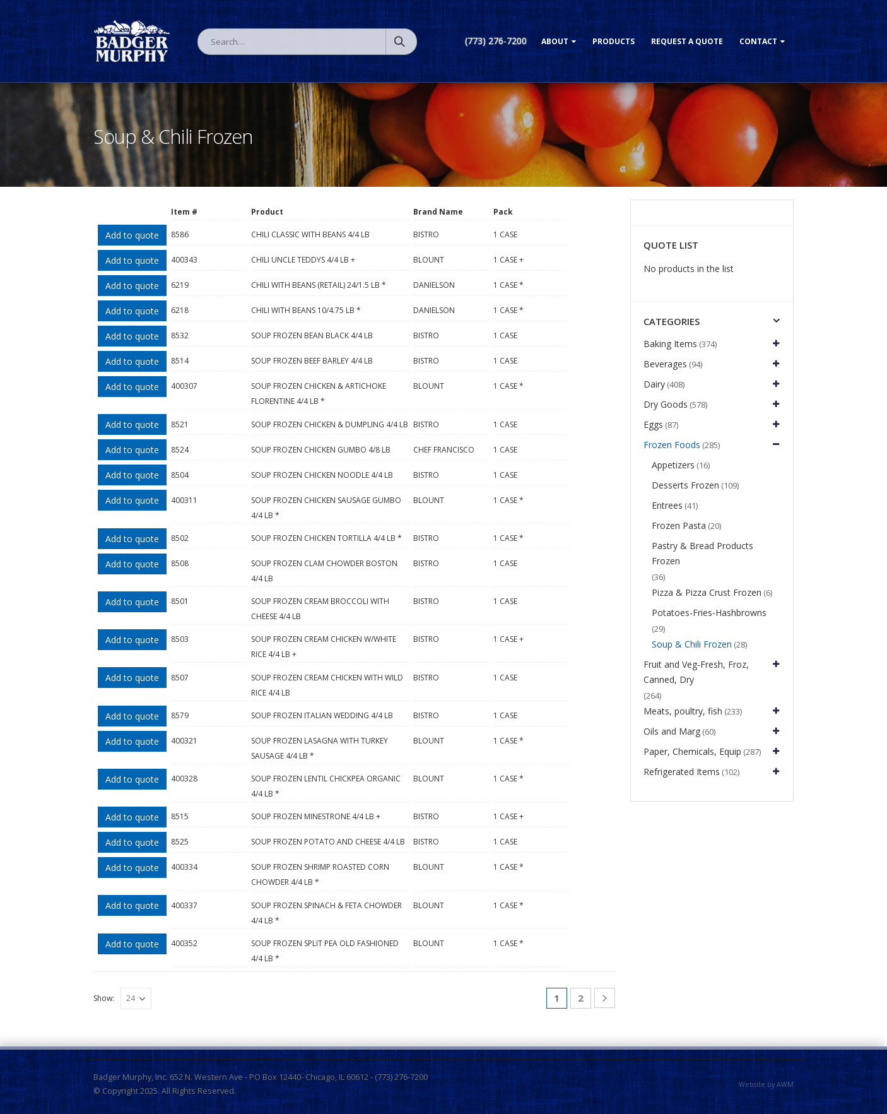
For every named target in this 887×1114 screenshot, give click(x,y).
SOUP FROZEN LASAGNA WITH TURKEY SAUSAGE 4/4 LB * (319, 748)
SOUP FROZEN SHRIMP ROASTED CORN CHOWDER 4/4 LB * (320, 874)
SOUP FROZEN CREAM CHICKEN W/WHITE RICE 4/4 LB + (323, 647)
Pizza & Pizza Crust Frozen (706, 592)
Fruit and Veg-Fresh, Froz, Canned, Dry (696, 671)
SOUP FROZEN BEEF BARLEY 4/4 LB (312, 360)
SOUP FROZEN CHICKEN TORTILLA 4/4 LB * (326, 538)
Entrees (667, 505)
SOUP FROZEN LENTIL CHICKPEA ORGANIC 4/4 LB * (326, 786)
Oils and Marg (671, 731)
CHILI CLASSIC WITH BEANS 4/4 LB (310, 234)
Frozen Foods (671, 445)
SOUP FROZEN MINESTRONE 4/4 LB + (315, 816)
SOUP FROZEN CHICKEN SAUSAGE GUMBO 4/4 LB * (326, 508)
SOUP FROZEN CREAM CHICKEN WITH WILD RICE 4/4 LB (327, 685)
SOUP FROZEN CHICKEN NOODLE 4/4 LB (322, 475)
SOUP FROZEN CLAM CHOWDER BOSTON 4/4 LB (324, 571)
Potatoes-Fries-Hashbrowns (709, 613)
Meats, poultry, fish (682, 711)
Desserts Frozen (685, 485)
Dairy (654, 384)
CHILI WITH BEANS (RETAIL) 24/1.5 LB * (318, 285)
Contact (758, 41)
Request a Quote (687, 41)
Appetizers (673, 465)
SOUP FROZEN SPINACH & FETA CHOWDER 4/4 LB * (326, 913)
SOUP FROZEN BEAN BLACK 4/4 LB (312, 335)
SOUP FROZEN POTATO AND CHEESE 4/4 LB (328, 841)
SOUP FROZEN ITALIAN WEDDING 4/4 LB (322, 715)
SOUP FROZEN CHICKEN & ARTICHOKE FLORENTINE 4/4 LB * (318, 393)
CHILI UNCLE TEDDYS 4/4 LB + (303, 259)
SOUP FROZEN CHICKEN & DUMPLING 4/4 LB (329, 424)
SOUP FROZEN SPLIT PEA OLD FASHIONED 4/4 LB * (325, 951)
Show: (103, 998)
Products (613, 41)
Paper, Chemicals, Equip (692, 751)
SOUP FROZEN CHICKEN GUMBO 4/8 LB (321, 449)
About (554, 41)
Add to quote (132, 235)
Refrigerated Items (681, 772)
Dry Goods (665, 404)
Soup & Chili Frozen (692, 644)
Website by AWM (766, 1084)
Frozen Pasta (679, 525)
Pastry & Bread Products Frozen (702, 553)
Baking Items (670, 344)
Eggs (653, 424)
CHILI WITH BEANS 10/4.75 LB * (306, 310)
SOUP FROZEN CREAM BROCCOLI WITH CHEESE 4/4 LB (320, 609)
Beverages (665, 364)
